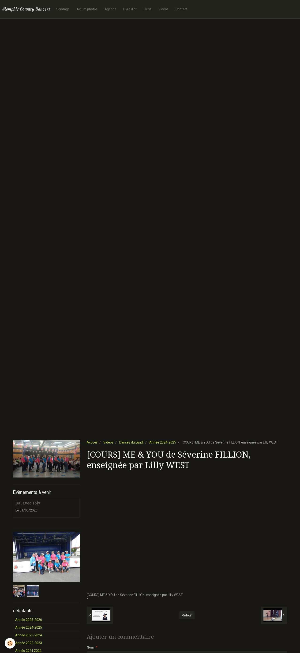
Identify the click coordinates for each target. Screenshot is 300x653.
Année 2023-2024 (28, 635)
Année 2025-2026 (28, 620)
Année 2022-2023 (28, 643)
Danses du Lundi (131, 442)
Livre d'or (130, 9)
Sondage (63, 9)
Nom (90, 647)
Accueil (92, 442)
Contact (181, 9)
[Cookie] (10, 643)
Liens (147, 9)
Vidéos (163, 9)
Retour (187, 615)
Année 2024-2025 (162, 442)
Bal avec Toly (27, 503)
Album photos (87, 9)
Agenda (110, 9)
